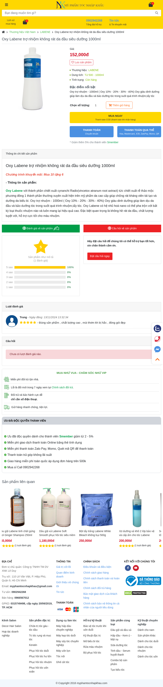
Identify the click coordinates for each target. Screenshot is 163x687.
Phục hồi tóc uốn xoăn (38, 669)
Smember (112, 142)
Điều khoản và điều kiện (97, 566)
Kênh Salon (9, 620)
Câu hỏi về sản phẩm (122, 228)
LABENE (45, 32)
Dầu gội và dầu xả (121, 630)
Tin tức (60, 591)
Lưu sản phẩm (81, 62)
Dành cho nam (146, 630)
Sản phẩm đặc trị (39, 620)
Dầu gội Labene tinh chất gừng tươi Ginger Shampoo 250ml (22, 533)
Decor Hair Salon (11, 626)
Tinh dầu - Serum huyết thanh (120, 652)
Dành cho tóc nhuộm (145, 649)
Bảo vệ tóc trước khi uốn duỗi (94, 628)
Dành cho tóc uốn (148, 656)
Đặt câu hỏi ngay (100, 256)
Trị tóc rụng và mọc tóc (40, 637)
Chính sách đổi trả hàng (97, 588)
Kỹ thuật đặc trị (92, 635)
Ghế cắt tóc (62, 662)
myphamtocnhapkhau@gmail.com (31, 586)
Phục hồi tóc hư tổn (40, 656)
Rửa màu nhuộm (92, 647)
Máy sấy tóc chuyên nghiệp (67, 643)
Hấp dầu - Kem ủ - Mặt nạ (121, 637)
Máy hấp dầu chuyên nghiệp (64, 628)
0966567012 (21, 597)
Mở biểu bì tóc (91, 641)
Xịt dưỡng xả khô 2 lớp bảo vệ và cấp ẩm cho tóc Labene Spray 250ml (141, 533)
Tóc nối (60, 656)
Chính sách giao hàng (96, 572)
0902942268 (19, 591)
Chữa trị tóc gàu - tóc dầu (39, 628)
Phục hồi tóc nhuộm (40, 662)
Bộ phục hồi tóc (92, 652)
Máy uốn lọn (63, 650)
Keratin (33, 645)
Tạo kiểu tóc (118, 669)
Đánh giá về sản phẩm (40, 228)
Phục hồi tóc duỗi (39, 650)
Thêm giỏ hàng (119, 105)
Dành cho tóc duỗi (148, 641)
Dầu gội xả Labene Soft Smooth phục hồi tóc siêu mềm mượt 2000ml (62, 533)
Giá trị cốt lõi (63, 566)
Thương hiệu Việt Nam (22, 32)
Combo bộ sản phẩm (119, 662)
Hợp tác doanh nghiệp (10, 633)
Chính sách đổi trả (62, 387)
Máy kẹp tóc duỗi (65, 635)
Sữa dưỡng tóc (119, 645)
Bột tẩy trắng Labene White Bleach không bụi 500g (99, 533)
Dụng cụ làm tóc (66, 620)
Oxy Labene (14, 190)
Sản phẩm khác (147, 635)
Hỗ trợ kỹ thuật (92, 620)
